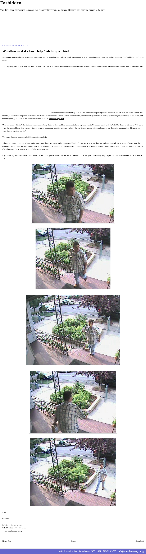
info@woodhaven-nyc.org (95, 155)
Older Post (140, 541)
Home (73, 541)
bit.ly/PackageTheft (56, 119)
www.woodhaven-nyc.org (12, 531)
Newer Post (6, 541)
